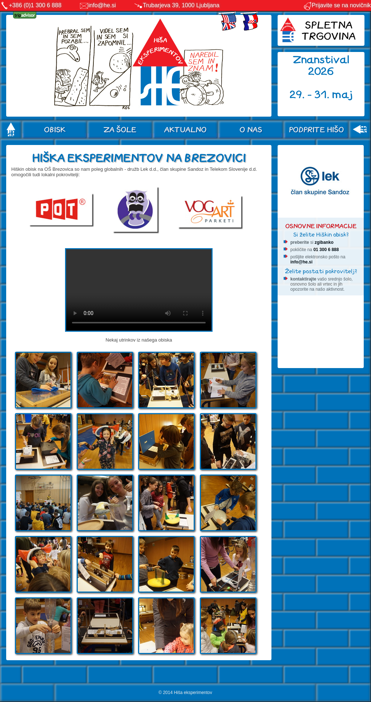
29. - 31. (311, 94)
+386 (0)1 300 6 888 (35, 5)
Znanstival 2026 (321, 65)
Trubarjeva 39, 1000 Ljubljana (181, 5)
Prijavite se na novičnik (337, 5)
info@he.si (102, 5)
